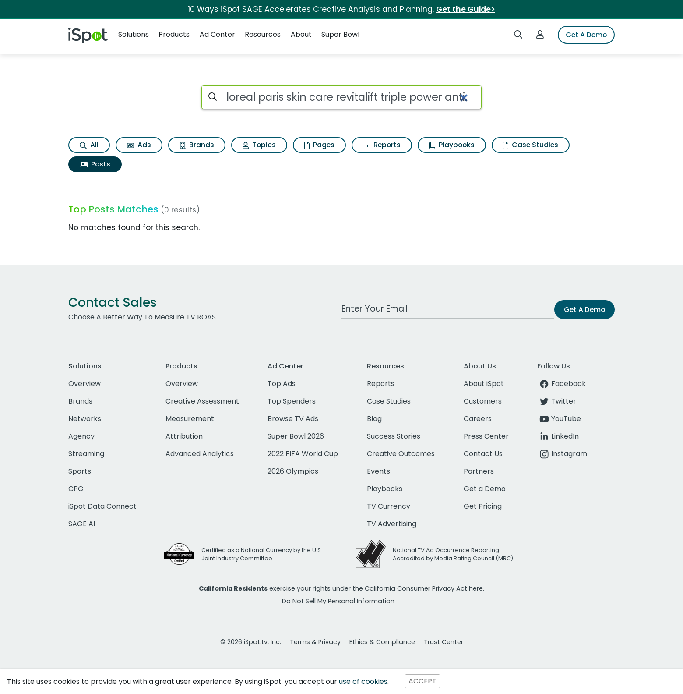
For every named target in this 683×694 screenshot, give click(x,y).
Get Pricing (483, 506)
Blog (374, 419)
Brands (197, 145)
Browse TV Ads (293, 419)
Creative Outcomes (401, 454)
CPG (76, 489)
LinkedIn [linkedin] (558, 436)
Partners (479, 471)
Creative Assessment (202, 401)
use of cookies (363, 681)
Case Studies (530, 145)
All (89, 145)
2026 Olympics (293, 471)
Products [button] (174, 34)
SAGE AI (81, 524)
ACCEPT (422, 681)
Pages (319, 145)
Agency (81, 436)
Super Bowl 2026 (296, 436)
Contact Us (483, 454)
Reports (382, 145)
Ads (139, 145)
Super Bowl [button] (340, 34)
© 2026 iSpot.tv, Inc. (250, 641)
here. (476, 588)
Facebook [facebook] (561, 384)
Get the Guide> (465, 9)
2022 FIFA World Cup (303, 454)
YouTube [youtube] (559, 419)
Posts (95, 164)
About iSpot (484, 384)
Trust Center (443, 641)
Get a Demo (485, 489)
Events (378, 471)
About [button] (301, 34)
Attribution (184, 436)
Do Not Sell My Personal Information (338, 601)
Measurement (189, 419)
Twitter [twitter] (556, 401)
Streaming (86, 454)
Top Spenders (292, 401)
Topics (259, 145)
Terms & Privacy (315, 641)
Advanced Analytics (199, 454)
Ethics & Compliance (382, 641)
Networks (84, 419)
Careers (478, 419)
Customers (483, 401)
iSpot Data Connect (102, 506)
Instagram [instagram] (562, 454)
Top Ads (282, 384)
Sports (79, 471)
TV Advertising (391, 524)
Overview (84, 384)
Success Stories (393, 436)
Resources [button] (263, 34)
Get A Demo (586, 35)
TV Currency (388, 506)
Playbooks (452, 145)
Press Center (486, 436)
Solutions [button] (133, 34)
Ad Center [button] (217, 34)
